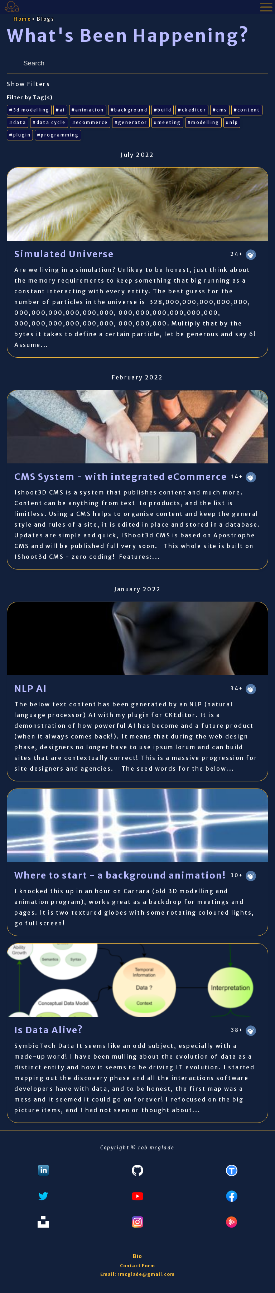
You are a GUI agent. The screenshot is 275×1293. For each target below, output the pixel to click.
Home (22, 19)
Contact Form (137, 1265)
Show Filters (28, 84)
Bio (137, 1256)
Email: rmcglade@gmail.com (137, 1274)
